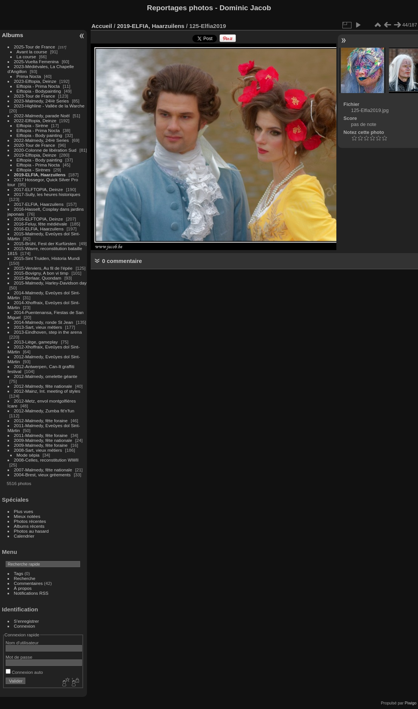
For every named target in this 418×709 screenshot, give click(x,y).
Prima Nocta (29, 76)
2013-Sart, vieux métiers (38, 327)
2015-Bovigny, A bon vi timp (41, 273)
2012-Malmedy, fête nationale (43, 386)
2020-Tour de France (34, 145)
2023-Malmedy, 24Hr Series (41, 100)
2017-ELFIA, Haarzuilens (39, 204)
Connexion (24, 625)
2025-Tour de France (34, 46)
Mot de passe (19, 657)
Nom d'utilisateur (22, 642)
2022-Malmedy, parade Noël (42, 115)
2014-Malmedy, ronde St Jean (43, 322)
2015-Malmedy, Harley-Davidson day (50, 282)
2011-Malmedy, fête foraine (41, 435)
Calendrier (24, 535)
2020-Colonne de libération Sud (45, 150)
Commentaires (28, 583)
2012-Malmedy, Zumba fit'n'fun (44, 410)
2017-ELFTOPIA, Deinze (38, 189)
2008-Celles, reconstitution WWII (46, 459)
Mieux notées (27, 516)
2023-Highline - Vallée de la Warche (49, 105)
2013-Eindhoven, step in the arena (48, 332)
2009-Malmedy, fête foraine (41, 445)
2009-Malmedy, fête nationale (43, 440)
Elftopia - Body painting (39, 135)
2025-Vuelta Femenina (36, 61)
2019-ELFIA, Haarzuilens (40, 174)
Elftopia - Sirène (32, 125)
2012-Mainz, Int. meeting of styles (47, 391)
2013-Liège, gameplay (36, 341)
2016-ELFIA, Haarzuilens (38, 228)
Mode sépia (28, 454)
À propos (23, 588)
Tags (18, 573)
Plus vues (23, 511)
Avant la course (32, 51)
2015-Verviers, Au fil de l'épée (43, 268)
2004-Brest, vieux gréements (42, 474)
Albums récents (29, 526)
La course (26, 56)
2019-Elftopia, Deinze (35, 154)
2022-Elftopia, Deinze (35, 120)
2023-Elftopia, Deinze (35, 81)
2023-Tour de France (34, 95)
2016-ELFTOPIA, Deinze (38, 218)
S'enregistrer (26, 621)
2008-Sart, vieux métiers (38, 450)
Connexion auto (24, 672)
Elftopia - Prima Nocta (38, 86)
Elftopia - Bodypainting (39, 91)
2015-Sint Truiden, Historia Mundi (47, 258)
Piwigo (410, 703)
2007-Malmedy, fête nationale (43, 469)
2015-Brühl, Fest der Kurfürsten (45, 243)
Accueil (101, 26)
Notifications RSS (31, 593)
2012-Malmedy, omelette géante (45, 376)
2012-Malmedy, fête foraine (41, 420)
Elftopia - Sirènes (34, 169)
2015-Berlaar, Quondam (38, 277)
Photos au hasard (31, 531)
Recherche (25, 578)
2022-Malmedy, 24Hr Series (41, 140)
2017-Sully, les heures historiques (47, 194)
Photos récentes (30, 521)
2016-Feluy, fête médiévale (40, 223)
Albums (12, 35)
